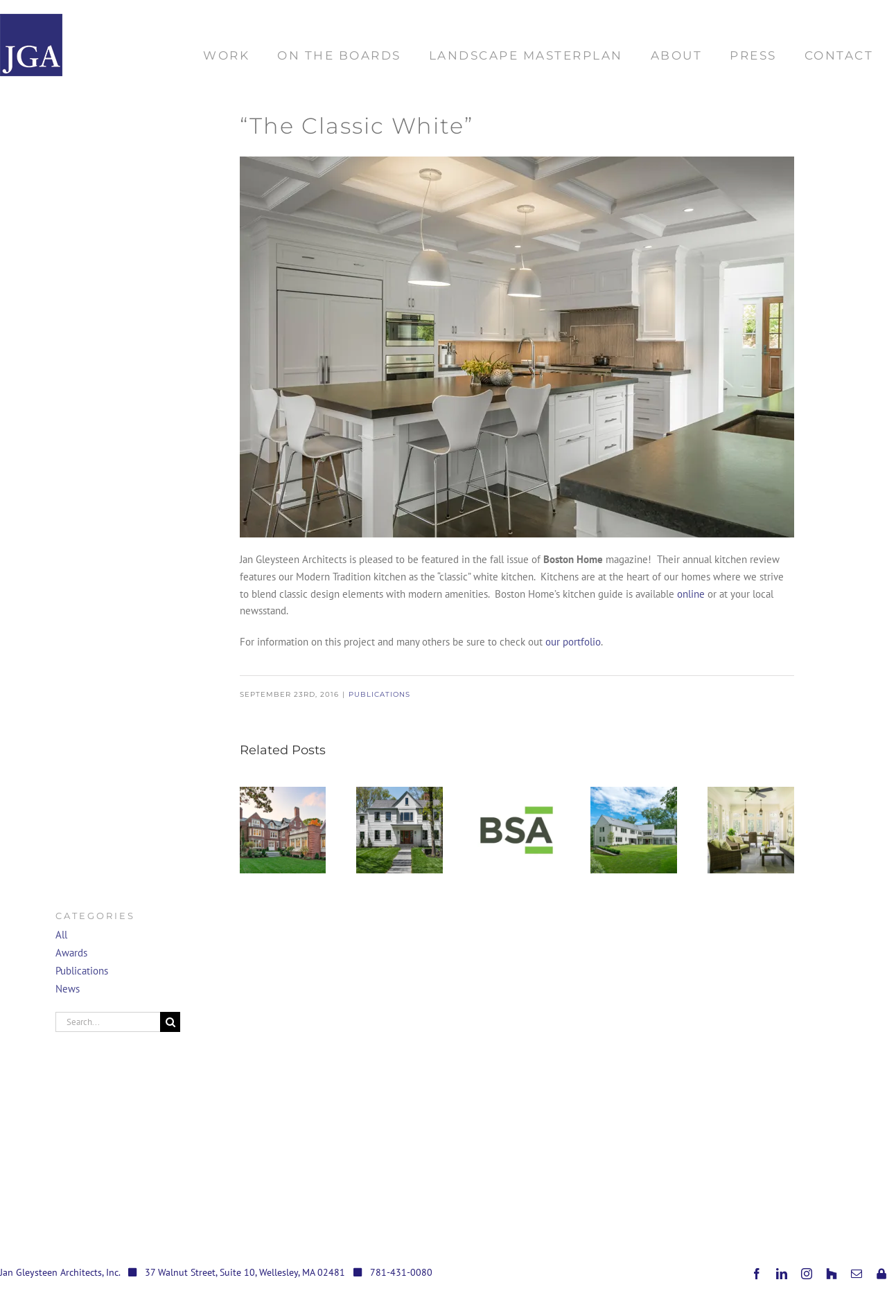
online (691, 593)
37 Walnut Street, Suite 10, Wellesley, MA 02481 (245, 1272)
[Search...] (107, 1022)
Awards (71, 952)
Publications (379, 694)
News (67, 988)
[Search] (170, 1022)
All (61, 934)
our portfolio (573, 641)
